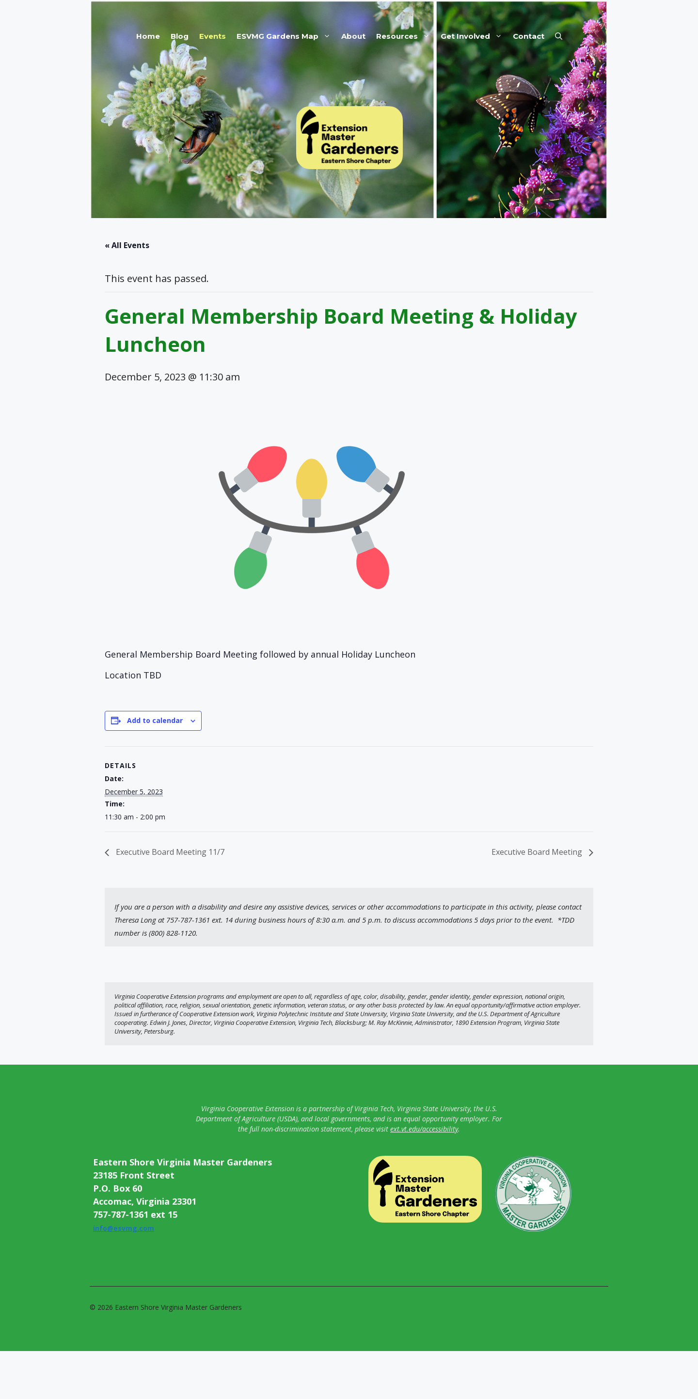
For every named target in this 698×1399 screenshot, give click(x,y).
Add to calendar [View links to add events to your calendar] (155, 720)
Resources (405, 36)
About (353, 36)
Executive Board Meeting (538, 852)
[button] (559, 36)
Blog (180, 36)
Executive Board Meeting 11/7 (169, 852)
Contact (528, 36)
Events (212, 36)
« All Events (127, 245)
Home (148, 36)
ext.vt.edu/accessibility (424, 1128)
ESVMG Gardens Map (286, 36)
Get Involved (474, 36)
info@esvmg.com (123, 1228)
